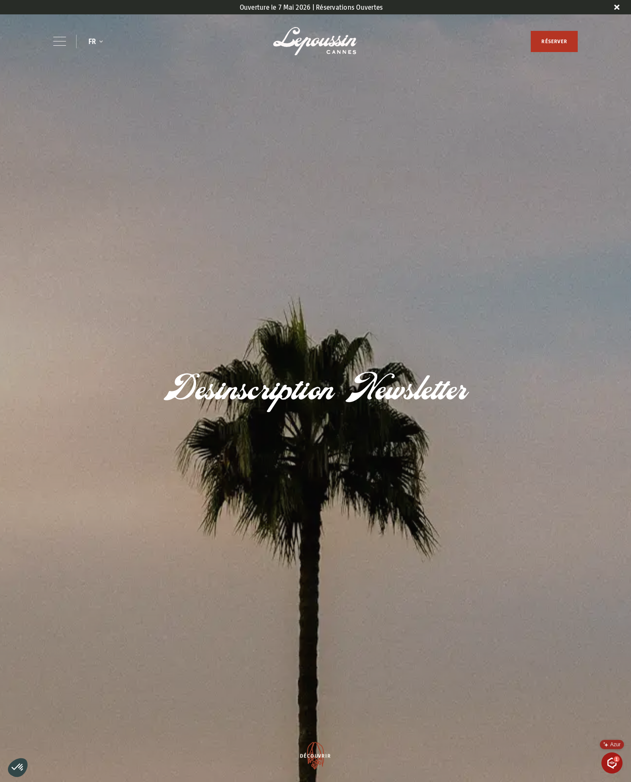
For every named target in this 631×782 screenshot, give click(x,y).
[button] (95, 41)
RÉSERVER (554, 41)
